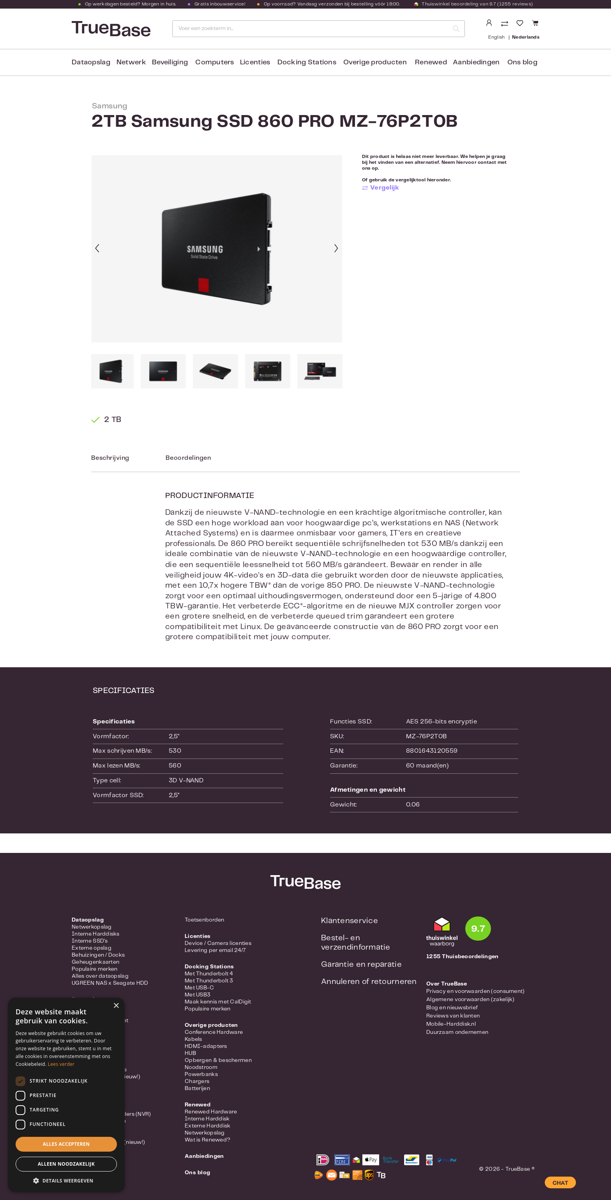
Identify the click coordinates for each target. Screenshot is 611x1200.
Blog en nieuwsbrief (452, 1007)
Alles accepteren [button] (66, 1144)
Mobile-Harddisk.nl (451, 1024)
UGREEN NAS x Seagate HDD (110, 983)
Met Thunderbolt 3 (209, 981)
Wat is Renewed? (207, 1140)
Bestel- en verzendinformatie (355, 942)
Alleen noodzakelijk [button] (66, 1164)
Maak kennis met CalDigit (218, 1002)
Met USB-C (199, 988)
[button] (66, 1180)
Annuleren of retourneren (369, 982)
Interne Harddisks (96, 934)
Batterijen (197, 1088)
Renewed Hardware (211, 1112)
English (496, 36)
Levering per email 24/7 (215, 950)
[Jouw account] (489, 23)
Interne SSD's (90, 941)
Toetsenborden (204, 920)
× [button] (116, 1006)
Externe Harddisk (207, 1126)
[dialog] (66, 1095)
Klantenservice (349, 921)
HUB (190, 1053)
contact (487, 162)
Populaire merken (94, 969)
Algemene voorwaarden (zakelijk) (470, 999)
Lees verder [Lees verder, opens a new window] (61, 1064)
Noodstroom (201, 1067)
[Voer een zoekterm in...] (311, 29)
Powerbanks (201, 1074)
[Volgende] (336, 249)
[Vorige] (97, 249)
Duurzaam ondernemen (457, 1032)
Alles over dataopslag (100, 976)
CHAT (560, 1183)
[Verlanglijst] (519, 23)
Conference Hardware (214, 1032)
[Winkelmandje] (534, 23)
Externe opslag (91, 948)
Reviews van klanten (453, 1016)
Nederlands (525, 36)
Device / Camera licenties (218, 943)
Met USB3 (197, 995)
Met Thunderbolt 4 (209, 974)
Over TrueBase (446, 984)
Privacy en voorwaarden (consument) (475, 991)
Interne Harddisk (207, 1119)
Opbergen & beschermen (218, 1060)
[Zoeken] (456, 29)
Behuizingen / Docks (98, 955)
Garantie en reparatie (361, 964)
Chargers (197, 1081)
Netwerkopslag (92, 927)
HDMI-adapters (206, 1046)
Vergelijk (384, 188)
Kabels (193, 1039)
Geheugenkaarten (95, 962)
